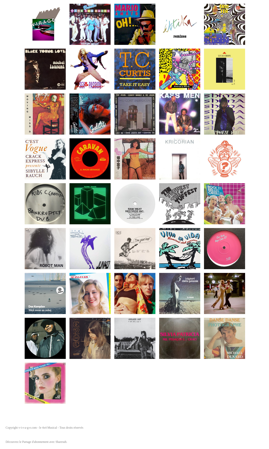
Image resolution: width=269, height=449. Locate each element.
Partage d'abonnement (35, 441)
